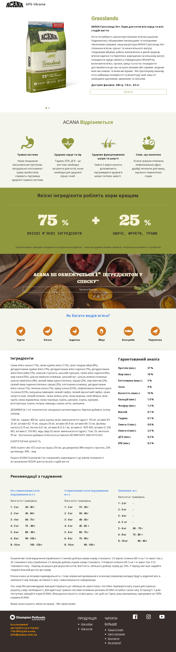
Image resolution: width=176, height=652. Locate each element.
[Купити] (128, 92)
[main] (128, 50)
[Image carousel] (47, 60)
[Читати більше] (88, 289)
